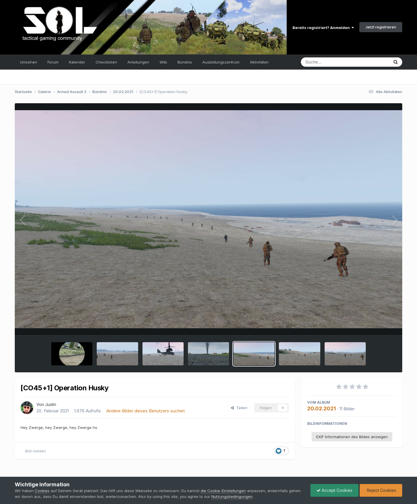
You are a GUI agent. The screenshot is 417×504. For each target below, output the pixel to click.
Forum (52, 62)
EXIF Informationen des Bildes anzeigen (352, 436)
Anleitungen (138, 62)
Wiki (163, 62)
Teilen (239, 407)
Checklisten (106, 62)
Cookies (42, 490)
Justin (50, 404)
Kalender (77, 62)
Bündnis (185, 62)
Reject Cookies (381, 490)
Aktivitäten (259, 62)
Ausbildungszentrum (220, 62)
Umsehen (28, 62)
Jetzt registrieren (380, 27)
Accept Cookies (334, 490)
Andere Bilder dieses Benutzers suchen (145, 411)
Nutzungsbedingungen (232, 496)
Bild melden (35, 451)
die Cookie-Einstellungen (223, 490)
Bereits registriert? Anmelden (323, 27)
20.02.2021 (321, 408)
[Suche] (333, 62)
